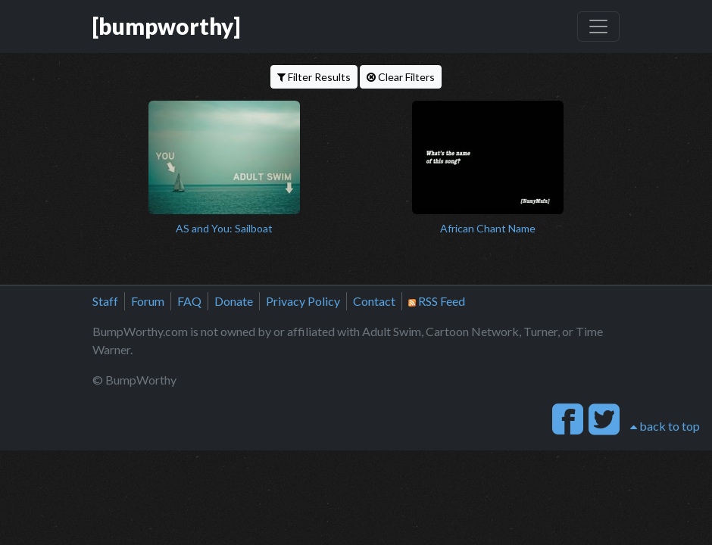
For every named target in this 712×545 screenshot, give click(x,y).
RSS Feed (436, 301)
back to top (665, 426)
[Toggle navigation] (598, 26)
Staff (105, 301)
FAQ (189, 301)
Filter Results (314, 76)
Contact (374, 301)
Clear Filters (401, 76)
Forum (147, 301)
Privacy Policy (303, 301)
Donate (233, 301)
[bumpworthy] (166, 26)
